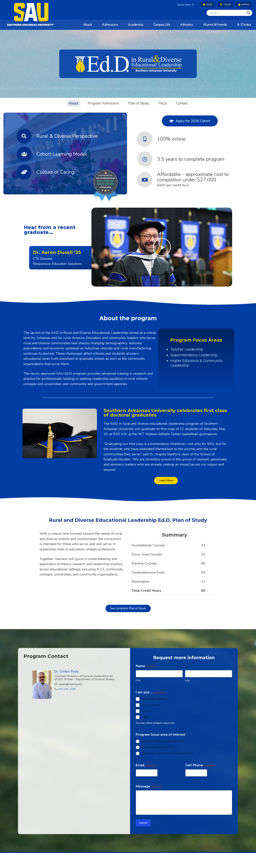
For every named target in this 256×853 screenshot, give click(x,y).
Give (207, 4)
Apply (243, 4)
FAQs (162, 103)
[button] (161, 247)
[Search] (225, 13)
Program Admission (103, 103)
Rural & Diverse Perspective (67, 136)
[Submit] (248, 13)
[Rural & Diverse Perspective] (24, 136)
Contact (182, 103)
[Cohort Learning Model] (24, 154)
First (138, 680)
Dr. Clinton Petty (66, 671)
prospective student (154, 699)
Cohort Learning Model (61, 154)
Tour (225, 4)
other (145, 717)
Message (149, 786)
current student (151, 705)
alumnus (147, 711)
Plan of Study (138, 103)
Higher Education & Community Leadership (167, 753)
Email (146, 765)
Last (187, 680)
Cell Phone (200, 765)
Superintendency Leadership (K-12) (163, 741)
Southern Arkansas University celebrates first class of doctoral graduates (165, 413)
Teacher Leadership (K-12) (158, 747)
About (73, 103)
